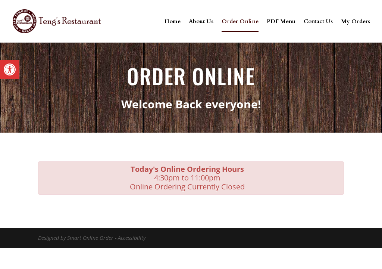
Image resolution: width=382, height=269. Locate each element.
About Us (201, 22)
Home (173, 22)
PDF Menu (281, 22)
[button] (9, 69)
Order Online (240, 22)
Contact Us (318, 22)
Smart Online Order (90, 237)
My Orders (355, 22)
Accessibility (131, 237)
